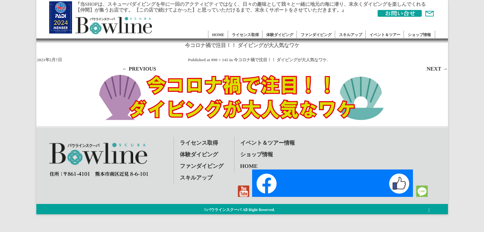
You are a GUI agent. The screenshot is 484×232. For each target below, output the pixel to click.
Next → (437, 69)
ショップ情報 (419, 35)
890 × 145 (219, 59)
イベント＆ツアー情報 (267, 143)
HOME (218, 35)
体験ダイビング (279, 35)
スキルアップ (350, 35)
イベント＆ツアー (385, 35)
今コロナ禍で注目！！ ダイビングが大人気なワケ (280, 59)
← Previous (139, 69)
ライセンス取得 (245, 35)
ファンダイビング (316, 35)
